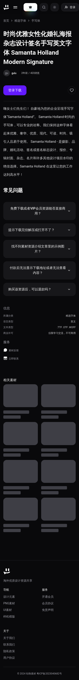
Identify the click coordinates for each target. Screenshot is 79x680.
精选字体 (20, 20)
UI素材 (7, 610)
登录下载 (15, 90)
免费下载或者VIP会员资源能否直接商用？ (40, 210)
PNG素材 (9, 603)
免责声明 (48, 610)
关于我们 (9, 638)
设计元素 (9, 596)
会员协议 (48, 603)
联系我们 (9, 644)
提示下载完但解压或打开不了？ (39, 230)
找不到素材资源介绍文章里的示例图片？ (41, 248)
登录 (70, 7)
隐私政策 (9, 651)
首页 (6, 20)
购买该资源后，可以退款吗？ (39, 289)
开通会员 (48, 596)
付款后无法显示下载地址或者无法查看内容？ (40, 270)
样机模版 (9, 616)
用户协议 (9, 657)
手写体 (35, 20)
